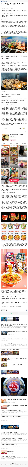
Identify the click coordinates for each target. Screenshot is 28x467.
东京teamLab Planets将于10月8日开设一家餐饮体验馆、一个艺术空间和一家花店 (14, 424)
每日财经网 (13, 463)
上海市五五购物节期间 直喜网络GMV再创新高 (9, 444)
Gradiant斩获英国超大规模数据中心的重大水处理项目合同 (17, 332)
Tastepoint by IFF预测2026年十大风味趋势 (14, 364)
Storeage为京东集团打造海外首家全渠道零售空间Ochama (11, 410)
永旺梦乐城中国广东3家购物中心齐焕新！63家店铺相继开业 (11, 438)
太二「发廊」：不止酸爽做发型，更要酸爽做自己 (9, 432)
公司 (8, 334)
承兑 (19, 306)
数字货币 (2, 340)
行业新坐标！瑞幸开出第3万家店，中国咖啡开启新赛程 (10, 349)
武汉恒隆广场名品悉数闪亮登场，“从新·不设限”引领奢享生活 (11, 416)
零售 (1, 5)
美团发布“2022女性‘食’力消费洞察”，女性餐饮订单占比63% (17, 406)
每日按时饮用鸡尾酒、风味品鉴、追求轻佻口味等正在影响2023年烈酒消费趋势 (16, 400)
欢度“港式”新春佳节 (10, 451)
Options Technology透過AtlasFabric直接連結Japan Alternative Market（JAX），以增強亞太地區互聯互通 (14, 325)
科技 (1, 321)
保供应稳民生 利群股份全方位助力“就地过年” (9, 456)
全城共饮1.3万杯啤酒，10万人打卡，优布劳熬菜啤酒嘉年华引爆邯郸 (13, 377)
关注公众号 (14, 313)
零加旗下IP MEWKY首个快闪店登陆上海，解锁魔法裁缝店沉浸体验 (16, 359)
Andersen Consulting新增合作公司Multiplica (8, 343)
